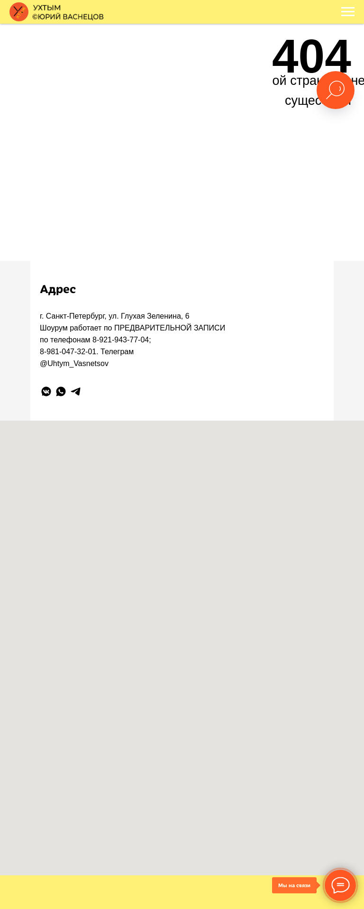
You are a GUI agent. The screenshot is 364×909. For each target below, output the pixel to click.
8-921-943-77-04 (120, 340)
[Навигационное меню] (348, 12)
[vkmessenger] (46, 391)
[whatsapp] (61, 391)
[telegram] (76, 391)
